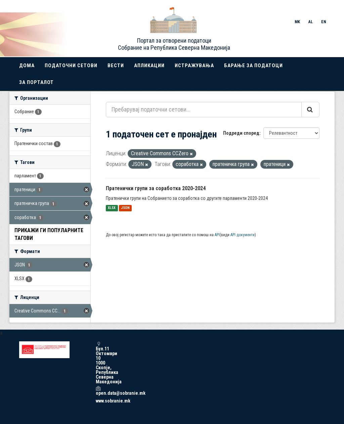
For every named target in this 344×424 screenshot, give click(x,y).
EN (323, 21)
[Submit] (310, 109)
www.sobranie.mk (98, 400)
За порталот (36, 82)
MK (297, 21)
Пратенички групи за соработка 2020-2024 (156, 188)
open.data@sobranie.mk (98, 390)
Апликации (149, 65)
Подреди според (241, 133)
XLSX (112, 208)
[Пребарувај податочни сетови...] (204, 109)
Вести (116, 65)
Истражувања (194, 65)
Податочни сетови (71, 65)
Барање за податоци (253, 65)
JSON (125, 208)
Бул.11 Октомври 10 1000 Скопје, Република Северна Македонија (98, 362)
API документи (242, 234)
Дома (27, 65)
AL (310, 21)
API (217, 234)
